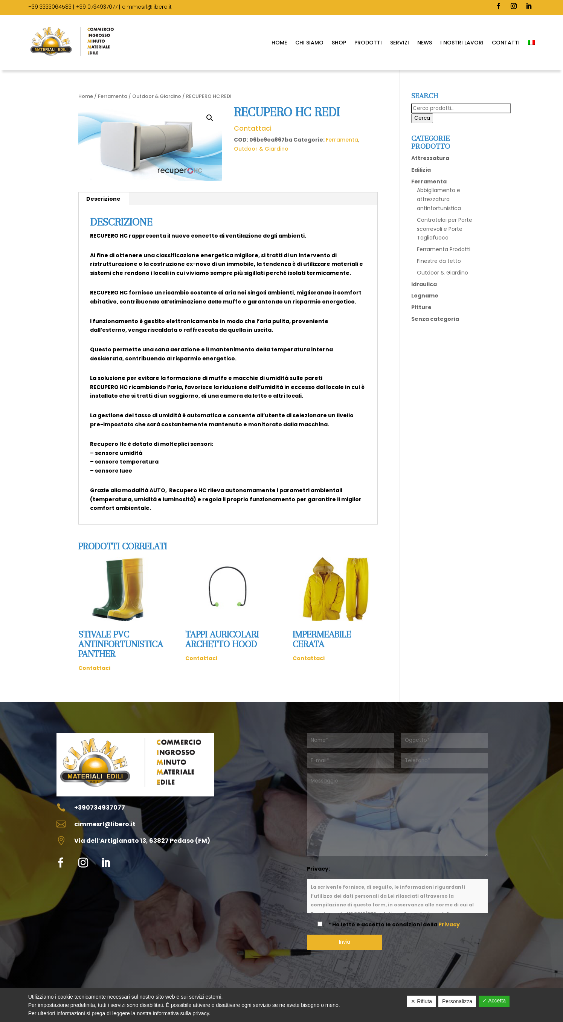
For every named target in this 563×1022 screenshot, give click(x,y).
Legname (424, 295)
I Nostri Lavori (462, 42)
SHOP (339, 42)
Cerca (422, 118)
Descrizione (103, 199)
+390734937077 (99, 807)
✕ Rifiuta (421, 1001)
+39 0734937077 (96, 7)
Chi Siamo (309, 42)
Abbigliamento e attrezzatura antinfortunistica (439, 199)
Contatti (506, 42)
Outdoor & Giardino (156, 96)
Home (279, 42)
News (424, 42)
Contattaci (253, 128)
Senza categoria (435, 319)
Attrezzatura (430, 158)
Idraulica (424, 284)
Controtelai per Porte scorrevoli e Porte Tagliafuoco (444, 229)
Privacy (449, 924)
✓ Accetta (494, 1001)
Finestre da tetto (439, 261)
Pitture (421, 307)
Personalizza (457, 1001)
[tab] (103, 198)
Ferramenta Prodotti (443, 249)
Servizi (399, 42)
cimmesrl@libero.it (147, 7)
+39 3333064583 (50, 7)
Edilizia (421, 170)
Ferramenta (112, 96)
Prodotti (368, 42)
